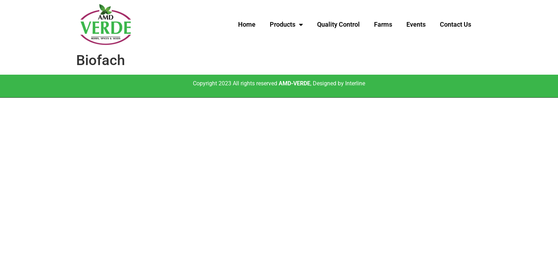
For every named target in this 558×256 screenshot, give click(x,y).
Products (286, 24)
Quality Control (338, 24)
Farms (383, 24)
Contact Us (455, 24)
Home (247, 24)
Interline (355, 83)
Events (416, 24)
